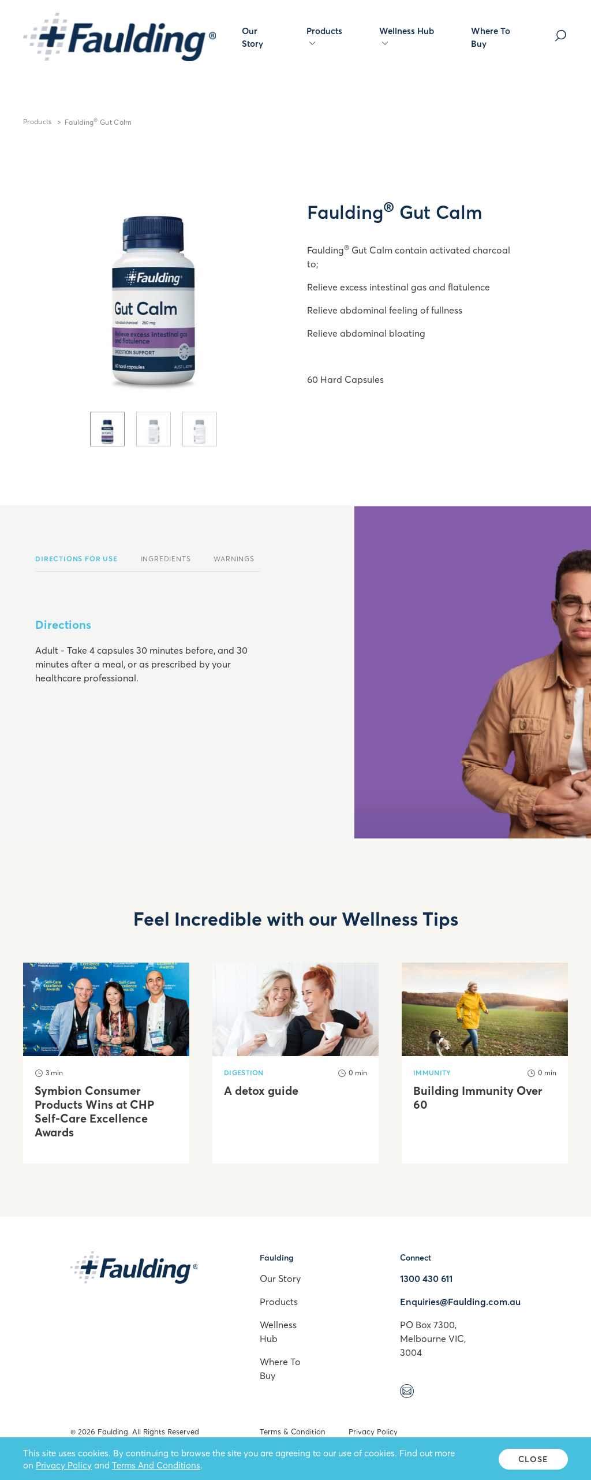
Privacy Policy (373, 1431)
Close (533, 1459)
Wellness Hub (406, 36)
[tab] (107, 429)
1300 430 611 (426, 1278)
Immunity (432, 1072)
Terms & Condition (293, 1431)
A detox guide (261, 1091)
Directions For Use (76, 558)
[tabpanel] (153, 281)
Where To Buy (490, 37)
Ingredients (166, 558)
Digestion (244, 1072)
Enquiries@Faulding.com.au (460, 1301)
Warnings (234, 558)
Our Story (252, 37)
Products (324, 36)
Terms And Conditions (156, 1465)
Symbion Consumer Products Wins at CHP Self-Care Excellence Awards (94, 1111)
